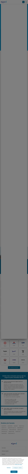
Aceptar (14, 471)
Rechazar (9, 467)
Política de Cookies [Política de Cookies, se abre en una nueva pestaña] (18, 464)
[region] (14, 465)
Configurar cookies (17, 467)
